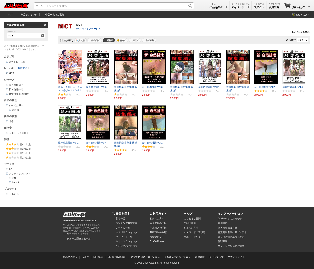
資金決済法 (231, 237)
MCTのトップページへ (88, 28)
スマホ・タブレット (19, 173)
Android (16, 182)
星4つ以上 (25, 144)
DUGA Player (157, 241)
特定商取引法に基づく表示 (145, 257)
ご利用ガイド (158, 213)
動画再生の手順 (158, 232)
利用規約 (222, 223)
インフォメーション (230, 213)
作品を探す (123, 213)
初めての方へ (303, 14)
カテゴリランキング (126, 232)
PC (10, 169)
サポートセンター (193, 237)
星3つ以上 (25, 149)
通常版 (15, 109)
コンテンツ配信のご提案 (231, 246)
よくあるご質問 (192, 218)
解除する (22, 68)
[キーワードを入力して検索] (114, 5)
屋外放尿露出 (16, 85)
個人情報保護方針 (227, 227)
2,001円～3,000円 (18, 133)
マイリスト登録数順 (149, 40)
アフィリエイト (236, 257)
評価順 (136, 40)
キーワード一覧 (124, 237)
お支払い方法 (191, 227)
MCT (10, 14)
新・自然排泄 (16, 89)
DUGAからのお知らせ (230, 218)
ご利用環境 (190, 223)
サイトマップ (216, 257)
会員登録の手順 (158, 223)
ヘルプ (188, 213)
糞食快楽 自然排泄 (19, 93)
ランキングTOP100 (126, 223)
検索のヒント (157, 237)
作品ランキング (29, 14)
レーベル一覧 (123, 227)
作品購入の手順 (158, 227)
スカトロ (13, 61)
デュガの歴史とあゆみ (79, 238)
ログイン (259, 7)
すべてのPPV (16, 105)
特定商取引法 (232, 232)
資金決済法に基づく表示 (177, 257)
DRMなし (14, 194)
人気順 (81, 40)
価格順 (123, 40)
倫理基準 (222, 241)
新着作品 (120, 218)
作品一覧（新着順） (56, 14)
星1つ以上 (25, 157)
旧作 (11, 121)
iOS (14, 178)
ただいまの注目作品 (126, 246)
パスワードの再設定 (194, 232)
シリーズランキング (126, 241)
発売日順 (95, 40)
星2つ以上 (25, 153)
